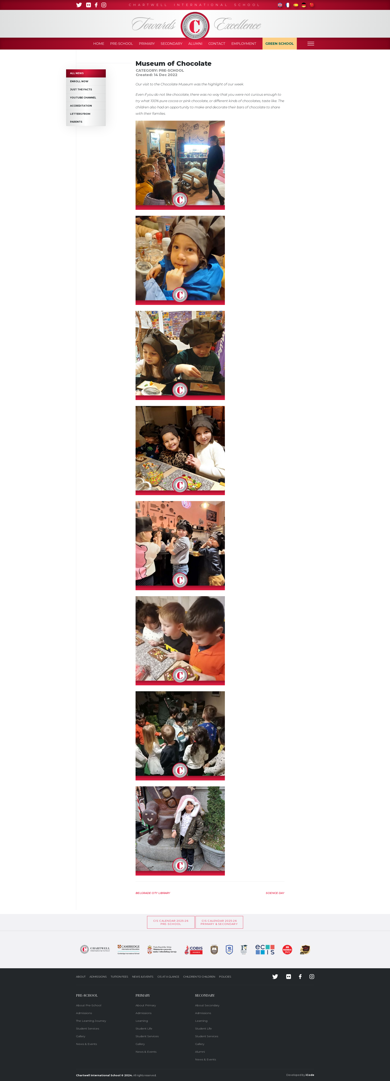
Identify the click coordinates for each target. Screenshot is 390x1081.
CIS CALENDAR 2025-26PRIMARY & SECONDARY (219, 922)
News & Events (142, 976)
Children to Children (199, 976)
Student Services (87, 1028)
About (81, 976)
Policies (225, 976)
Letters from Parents (80, 117)
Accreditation (81, 105)
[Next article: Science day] (275, 893)
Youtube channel (83, 97)
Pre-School (121, 44)
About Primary (146, 1005)
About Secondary (207, 1005)
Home (98, 44)
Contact (216, 44)
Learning (142, 1021)
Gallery (80, 1036)
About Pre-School (88, 1005)
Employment (243, 44)
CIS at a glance (168, 976)
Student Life (144, 1028)
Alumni (195, 44)
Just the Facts (81, 89)
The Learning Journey (91, 1021)
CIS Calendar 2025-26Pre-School (170, 922)
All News (77, 73)
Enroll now (79, 81)
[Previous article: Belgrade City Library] (153, 893)
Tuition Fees (119, 976)
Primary (147, 44)
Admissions (98, 976)
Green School (279, 44)
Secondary (171, 44)
